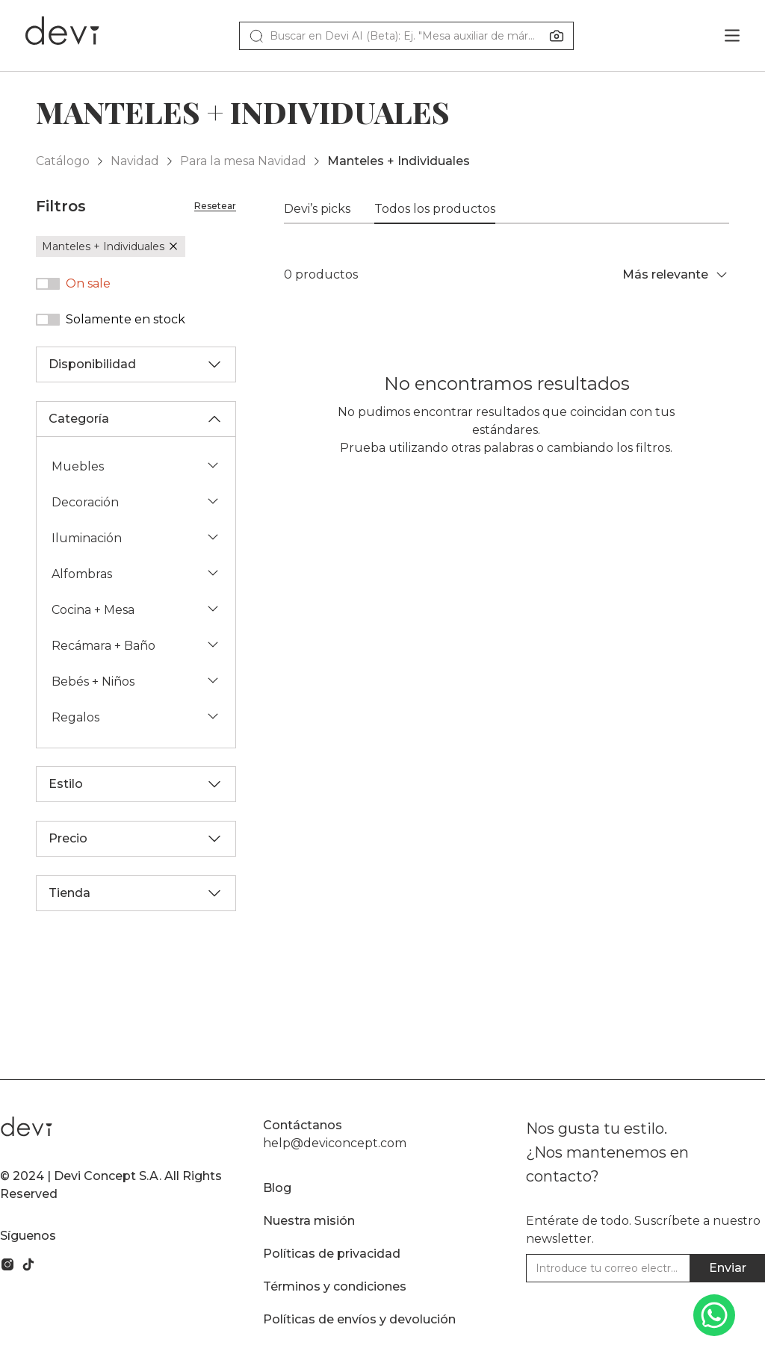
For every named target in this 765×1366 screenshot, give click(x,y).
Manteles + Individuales (398, 161)
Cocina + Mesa (136, 609)
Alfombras (136, 573)
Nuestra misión (309, 1221)
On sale (88, 283)
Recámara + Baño (136, 645)
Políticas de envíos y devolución (359, 1319)
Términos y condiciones (334, 1286)
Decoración (136, 501)
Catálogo (63, 161)
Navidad (135, 161)
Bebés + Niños (136, 681)
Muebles (136, 466)
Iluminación (136, 537)
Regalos (136, 716)
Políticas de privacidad (331, 1254)
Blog (277, 1188)
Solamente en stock (125, 319)
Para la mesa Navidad (243, 161)
